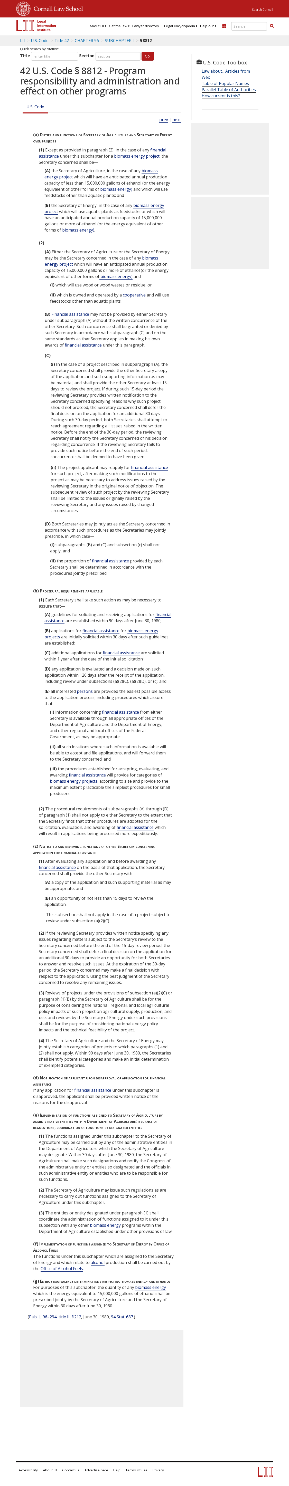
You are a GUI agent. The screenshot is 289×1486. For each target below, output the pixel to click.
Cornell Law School (57, 8)
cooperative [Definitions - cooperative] (134, 295)
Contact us (70, 1470)
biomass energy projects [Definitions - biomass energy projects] (73, 781)
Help (116, 1470)
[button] (272, 26)
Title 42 (61, 40)
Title (25, 56)
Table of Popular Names (225, 83)
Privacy (158, 1470)
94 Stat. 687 (122, 1317)
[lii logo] (36, 26)
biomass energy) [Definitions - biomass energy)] (115, 189)
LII (22, 40)
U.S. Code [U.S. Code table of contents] (40, 40)
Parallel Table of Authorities (229, 89)
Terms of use (136, 1470)
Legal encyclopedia (179, 26)
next (176, 119)
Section (87, 56)
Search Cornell (262, 9)
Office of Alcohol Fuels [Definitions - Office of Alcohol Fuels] (62, 1268)
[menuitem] (96, 25)
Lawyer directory (145, 26)
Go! (148, 56)
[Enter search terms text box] (249, 26)
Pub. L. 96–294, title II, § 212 (55, 1317)
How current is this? (221, 96)
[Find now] (272, 26)
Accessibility (28, 1470)
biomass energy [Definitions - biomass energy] (105, 1225)
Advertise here (96, 1470)
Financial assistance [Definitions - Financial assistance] (70, 314)
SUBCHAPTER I (119, 40)
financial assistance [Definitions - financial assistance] (83, 345)
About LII (97, 26)
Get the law (118, 26)
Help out (207, 26)
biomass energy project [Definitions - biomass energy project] (137, 156)
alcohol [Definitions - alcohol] (98, 1262)
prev (163, 119)
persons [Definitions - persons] (85, 691)
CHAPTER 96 (87, 40)
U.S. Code (35, 107)
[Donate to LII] (224, 26)
